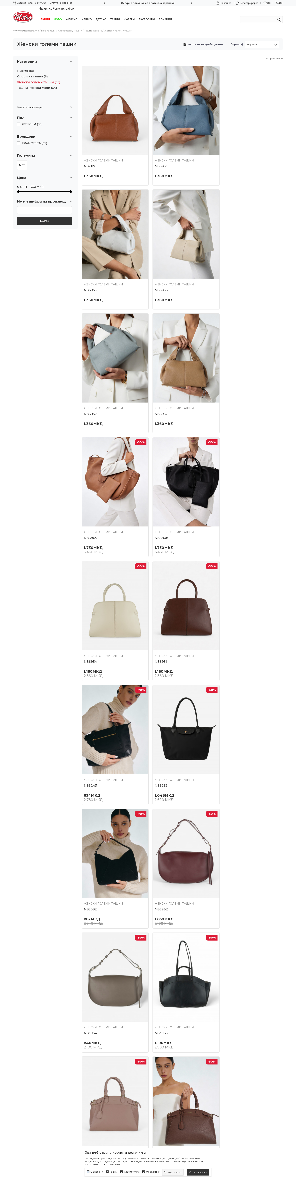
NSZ (22, 160)
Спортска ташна (32, 71)
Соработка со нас (94, 1072)
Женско (72, 14)
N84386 (158, 999)
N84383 (158, 878)
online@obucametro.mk (30, 1090)
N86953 (158, 158)
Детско (101, 14)
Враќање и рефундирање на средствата (180, 1130)
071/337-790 (22, 1078)
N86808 (159, 398)
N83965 (90, 758)
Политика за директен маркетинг (175, 1079)
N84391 (158, 758)
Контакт (87, 1079)
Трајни (114, 1172)
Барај (44, 215)
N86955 (226, 158)
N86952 (227, 278)
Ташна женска (93, 25)
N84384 (227, 878)
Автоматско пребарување (205, 39)
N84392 (227, 758)
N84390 (227, 999)
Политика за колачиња (166, 1072)
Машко (86, 14)
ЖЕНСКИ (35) (32, 119)
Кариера (88, 1065)
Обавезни (96, 1172)
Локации (165, 14)
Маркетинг (153, 1172)
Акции (45, 14)
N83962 (158, 638)
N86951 (90, 518)
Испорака (157, 1106)
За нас (86, 1058)
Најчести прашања (95, 1086)
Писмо (25, 65)
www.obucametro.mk (26, 25)
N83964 (227, 638)
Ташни (115, 14)
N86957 (158, 278)
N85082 (90, 638)
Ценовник (89, 1093)
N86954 (227, 398)
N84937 (90, 999)
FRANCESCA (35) (34, 138)
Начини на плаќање (164, 1093)
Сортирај (237, 39)
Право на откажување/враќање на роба (179, 1137)
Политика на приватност (168, 1065)
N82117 (89, 158)
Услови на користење (166, 1058)
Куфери (129, 14)
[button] (45, 113)
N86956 (90, 278)
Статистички (132, 1172)
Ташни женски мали (37, 82)
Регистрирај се (249, 3)
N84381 (90, 878)
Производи (48, 25)
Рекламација (159, 1114)
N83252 (226, 518)
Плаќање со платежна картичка (173, 1100)
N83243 (158, 518)
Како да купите (161, 1086)
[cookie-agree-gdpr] (198, 1172)
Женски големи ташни (38, 77)
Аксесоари (147, 14)
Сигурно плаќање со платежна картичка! (148, 3)
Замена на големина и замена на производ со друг (181, 1122)
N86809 (90, 398)
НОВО (58, 14)
